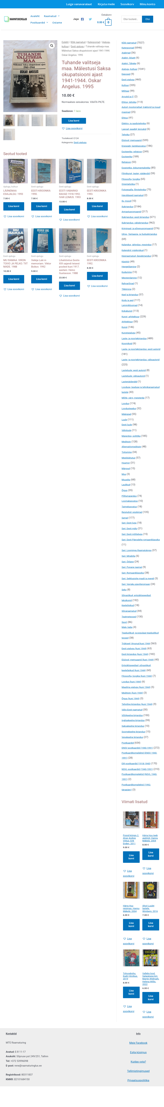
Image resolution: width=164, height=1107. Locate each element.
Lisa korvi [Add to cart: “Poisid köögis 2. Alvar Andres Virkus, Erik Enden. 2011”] (131, 886)
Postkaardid (39, 22)
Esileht (65, 42)
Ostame (57, 22)
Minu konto (147, 4)
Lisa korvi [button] (13, 206)
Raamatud (52, 16)
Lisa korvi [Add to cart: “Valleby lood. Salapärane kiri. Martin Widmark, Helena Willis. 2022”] (151, 1035)
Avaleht (35, 16)
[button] (52, 46)
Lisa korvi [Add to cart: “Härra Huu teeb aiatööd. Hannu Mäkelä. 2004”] (151, 883)
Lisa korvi (73, 120)
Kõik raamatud (78, 42)
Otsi (147, 19)
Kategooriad (94, 42)
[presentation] (58, 16)
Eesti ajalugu (77, 46)
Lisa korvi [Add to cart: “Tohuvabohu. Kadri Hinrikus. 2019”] (131, 1026)
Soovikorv (127, 4)
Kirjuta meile (106, 4)
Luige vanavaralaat (79, 4)
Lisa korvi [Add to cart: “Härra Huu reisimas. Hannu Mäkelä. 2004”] (131, 957)
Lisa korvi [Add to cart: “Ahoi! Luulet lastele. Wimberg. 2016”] (151, 957)
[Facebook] (82, 19)
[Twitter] (90, 19)
